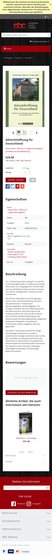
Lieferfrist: (10, 168)
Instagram (33, 504)
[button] (8, 186)
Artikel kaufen (16, 180)
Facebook (18, 504)
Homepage (7, 58)
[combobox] (26, 35)
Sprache (18, 58)
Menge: (9, 172)
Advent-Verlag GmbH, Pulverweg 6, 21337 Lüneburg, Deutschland (17, 254)
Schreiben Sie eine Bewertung (18, 151)
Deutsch (28, 58)
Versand (27, 160)
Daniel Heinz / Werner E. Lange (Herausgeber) (24, 148)
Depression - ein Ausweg (26, 438)
